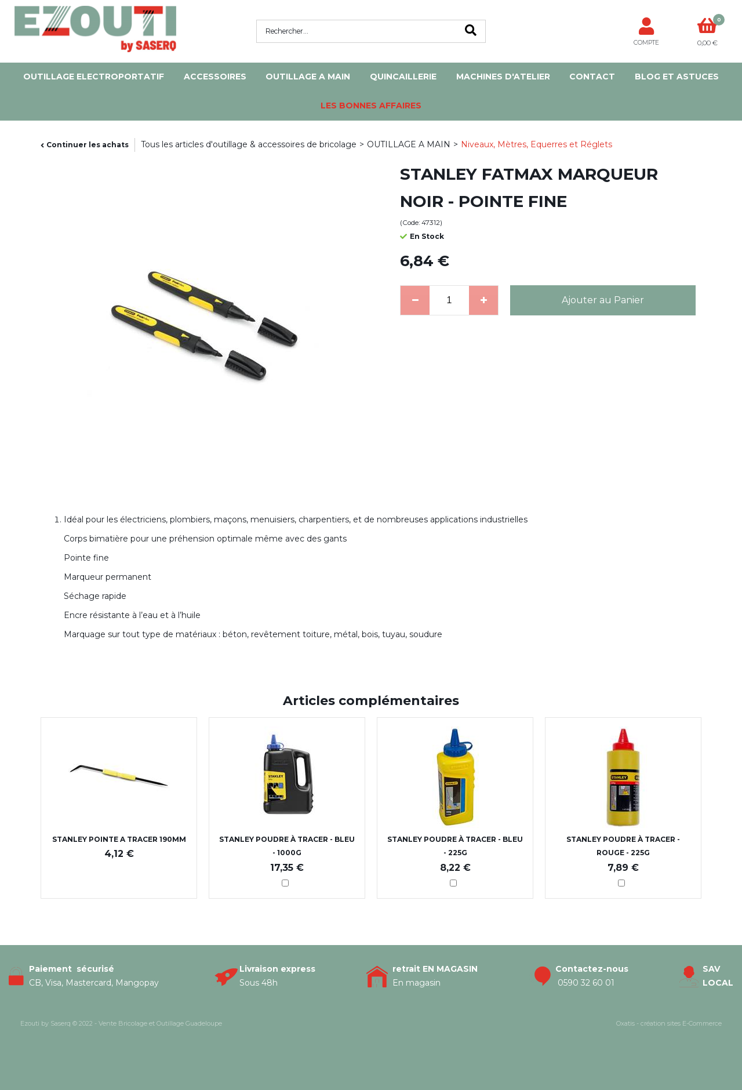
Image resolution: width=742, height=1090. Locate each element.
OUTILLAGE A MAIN (307, 76)
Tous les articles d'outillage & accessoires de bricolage (249, 144)
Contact (592, 76)
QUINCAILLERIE (403, 76)
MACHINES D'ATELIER (503, 76)
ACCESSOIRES (215, 76)
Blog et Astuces (677, 76)
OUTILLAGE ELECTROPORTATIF (93, 76)
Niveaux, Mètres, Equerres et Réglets (536, 144)
